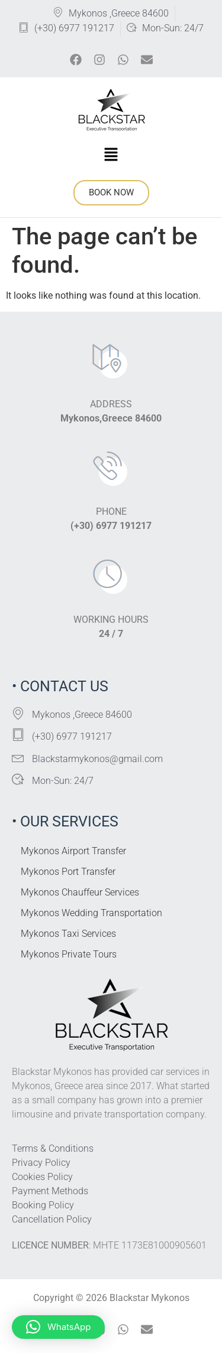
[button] (111, 155)
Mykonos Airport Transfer (73, 851)
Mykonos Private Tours (69, 954)
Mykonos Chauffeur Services (80, 892)
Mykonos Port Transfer (68, 871)
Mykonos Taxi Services (68, 933)
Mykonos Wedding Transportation (91, 913)
